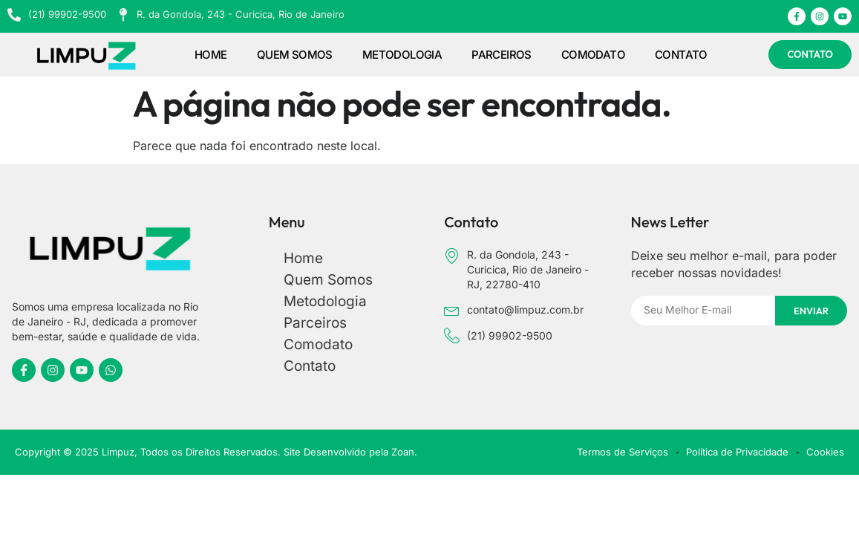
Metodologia (402, 55)
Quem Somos (295, 55)
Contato (681, 55)
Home (211, 55)
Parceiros (501, 55)
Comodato (593, 55)
